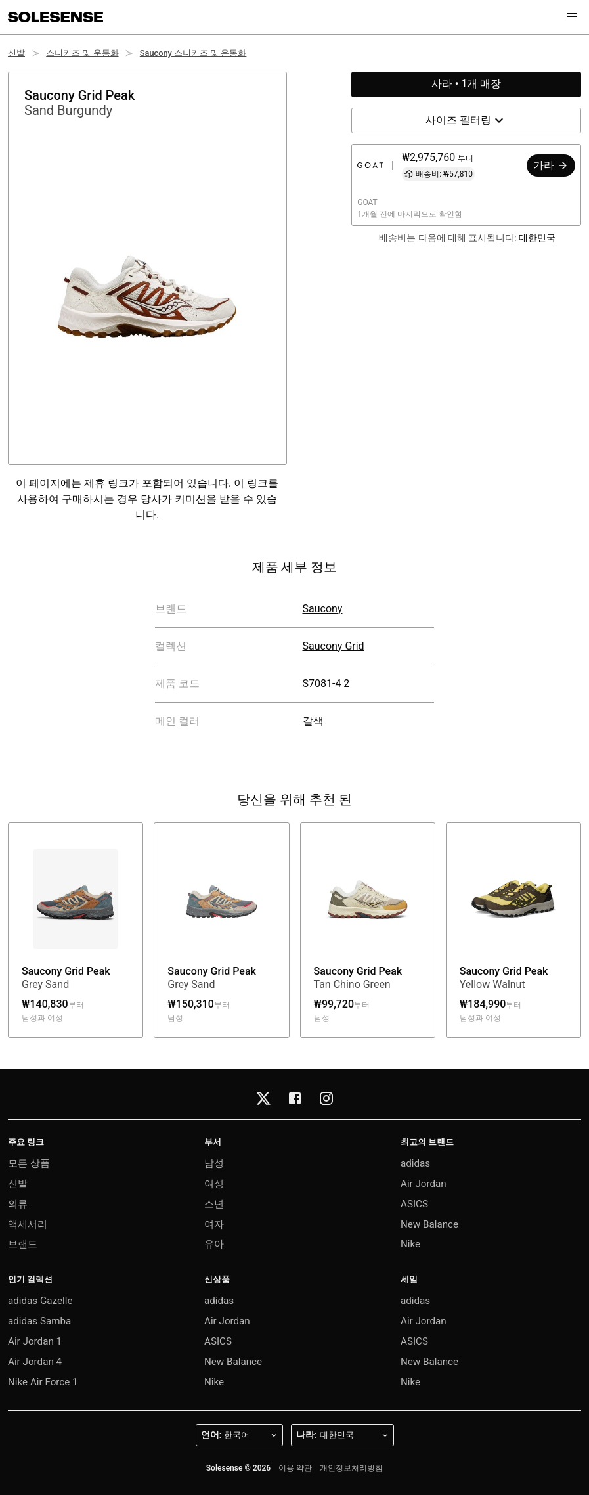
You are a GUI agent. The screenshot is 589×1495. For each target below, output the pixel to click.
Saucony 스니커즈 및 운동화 (193, 53)
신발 (16, 53)
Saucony (323, 608)
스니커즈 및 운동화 (82, 53)
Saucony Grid (333, 646)
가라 (551, 165)
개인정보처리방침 (351, 1468)
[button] (572, 17)
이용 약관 (295, 1468)
